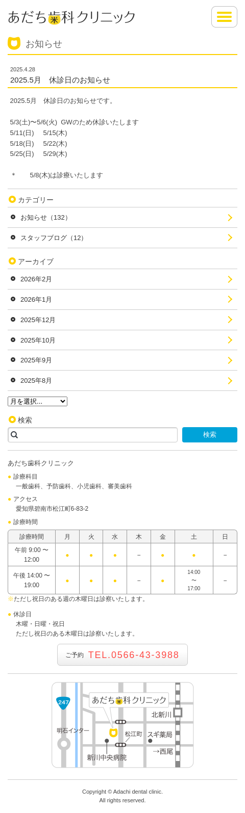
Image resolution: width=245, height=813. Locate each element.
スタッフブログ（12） (53, 238)
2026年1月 (36, 299)
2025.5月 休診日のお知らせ (60, 79)
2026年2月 (36, 279)
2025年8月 (36, 380)
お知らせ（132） (45, 217)
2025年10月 (38, 340)
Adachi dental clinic (137, 792)
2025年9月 (36, 360)
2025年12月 (38, 320)
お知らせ (44, 44)
